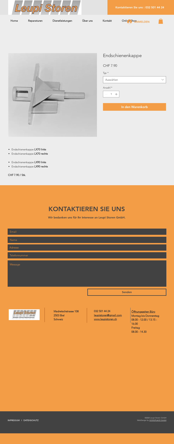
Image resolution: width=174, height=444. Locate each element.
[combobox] (134, 79)
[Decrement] (106, 94)
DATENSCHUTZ (31, 420)
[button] (160, 21)
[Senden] (126, 292)
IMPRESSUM (14, 420)
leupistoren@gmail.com (108, 315)
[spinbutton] (111, 94)
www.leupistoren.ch (105, 319)
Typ (105, 72)
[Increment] (116, 94)
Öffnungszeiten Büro (143, 311)
